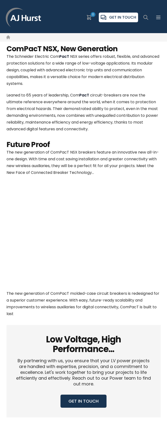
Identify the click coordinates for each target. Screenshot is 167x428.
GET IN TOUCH (83, 401)
